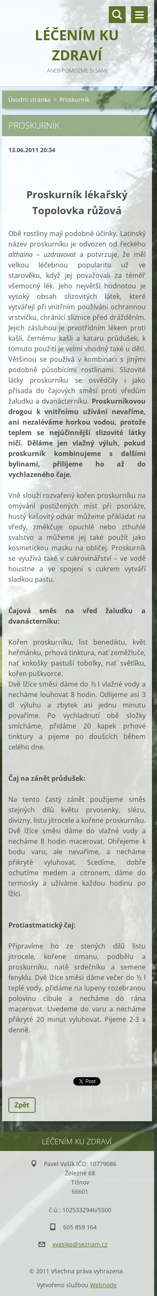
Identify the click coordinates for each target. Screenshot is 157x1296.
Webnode (103, 1285)
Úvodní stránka (29, 100)
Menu (139, 14)
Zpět (22, 1104)
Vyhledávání (117, 14)
